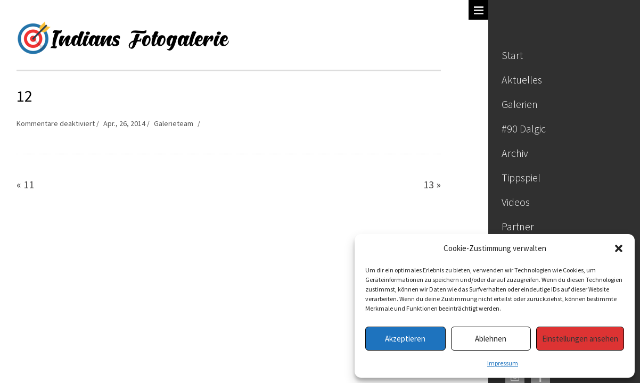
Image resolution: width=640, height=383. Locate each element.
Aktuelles (522, 79)
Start (512, 55)
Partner (518, 226)
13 (428, 184)
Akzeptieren (405, 339)
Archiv (515, 153)
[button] (618, 248)
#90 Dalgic (524, 128)
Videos (516, 202)
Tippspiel (521, 177)
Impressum (502, 363)
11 (28, 184)
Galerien (520, 104)
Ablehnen (490, 339)
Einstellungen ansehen (580, 339)
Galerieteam (173, 123)
